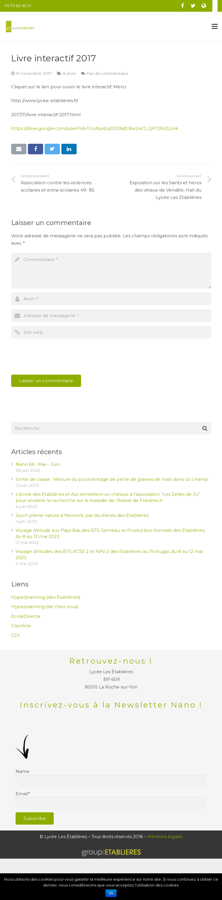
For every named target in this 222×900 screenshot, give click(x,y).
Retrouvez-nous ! (111, 661)
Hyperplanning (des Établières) (45, 597)
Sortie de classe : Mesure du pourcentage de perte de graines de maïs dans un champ (112, 479)
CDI (15, 635)
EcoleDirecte (26, 616)
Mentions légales (164, 836)
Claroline (21, 625)
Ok (111, 893)
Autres (69, 73)
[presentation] (55, 357)
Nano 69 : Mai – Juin (38, 464)
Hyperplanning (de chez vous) (44, 606)
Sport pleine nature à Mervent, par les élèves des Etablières (82, 515)
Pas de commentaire (107, 73)
